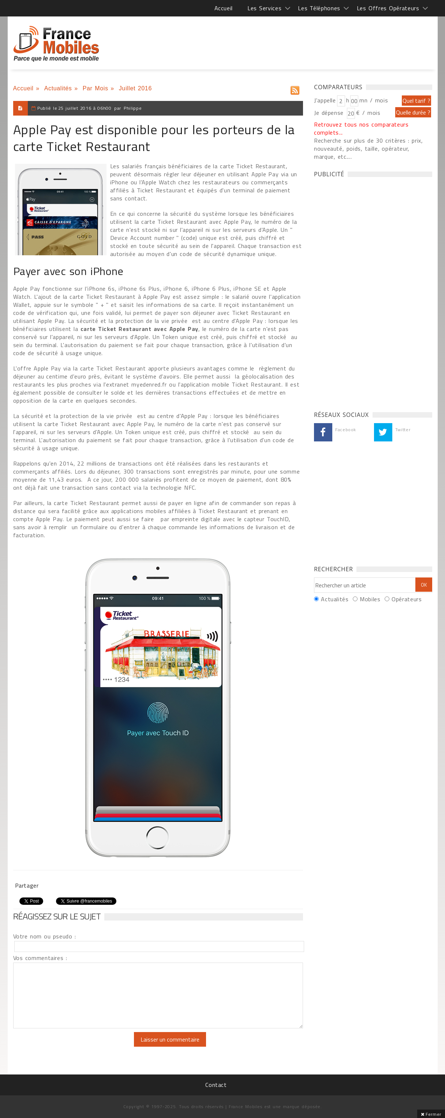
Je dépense (330, 113)
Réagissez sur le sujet (57, 916)
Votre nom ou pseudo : (44, 936)
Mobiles (370, 599)
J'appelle (325, 100)
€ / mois (368, 113)
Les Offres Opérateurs (388, 8)
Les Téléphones (319, 8)
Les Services (264, 8)
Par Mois (95, 88)
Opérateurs (407, 599)
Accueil (223, 8)
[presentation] (74, 1046)
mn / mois (373, 100)
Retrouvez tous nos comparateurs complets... (361, 128)
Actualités (58, 88)
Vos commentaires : (40, 958)
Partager (27, 885)
